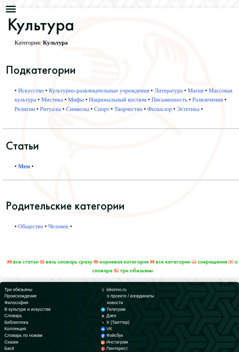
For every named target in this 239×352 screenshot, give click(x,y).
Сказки (11, 342)
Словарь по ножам (23, 335)
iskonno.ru (114, 289)
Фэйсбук (112, 335)
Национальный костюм (118, 99)
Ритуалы (50, 109)
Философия (16, 302)
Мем (24, 166)
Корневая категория (121, 261)
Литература (168, 90)
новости (115, 302)
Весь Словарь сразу (66, 261)
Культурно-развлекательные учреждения (99, 90)
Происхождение (20, 295)
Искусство (31, 90)
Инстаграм (114, 342)
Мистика (52, 99)
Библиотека (16, 322)
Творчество (128, 109)
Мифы (76, 99)
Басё (9, 348)
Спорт (101, 109)
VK (106, 328)
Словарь (13, 315)
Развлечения (207, 99)
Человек (58, 226)
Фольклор (159, 109)
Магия (196, 90)
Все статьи (23, 261)
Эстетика (188, 109)
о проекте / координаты (130, 295)
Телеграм (113, 309)
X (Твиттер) (115, 322)
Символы (77, 109)
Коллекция (15, 328)
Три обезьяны (133, 270)
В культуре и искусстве (27, 309)
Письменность (169, 99)
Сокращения (209, 261)
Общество (30, 226)
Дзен (108, 315)
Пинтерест (114, 348)
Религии (25, 109)
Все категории (170, 261)
